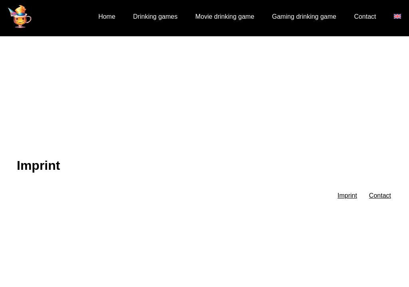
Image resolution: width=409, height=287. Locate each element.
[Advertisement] (204, 96)
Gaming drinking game (304, 16)
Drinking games (155, 16)
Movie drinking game (224, 16)
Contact (365, 16)
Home (106, 16)
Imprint (347, 195)
